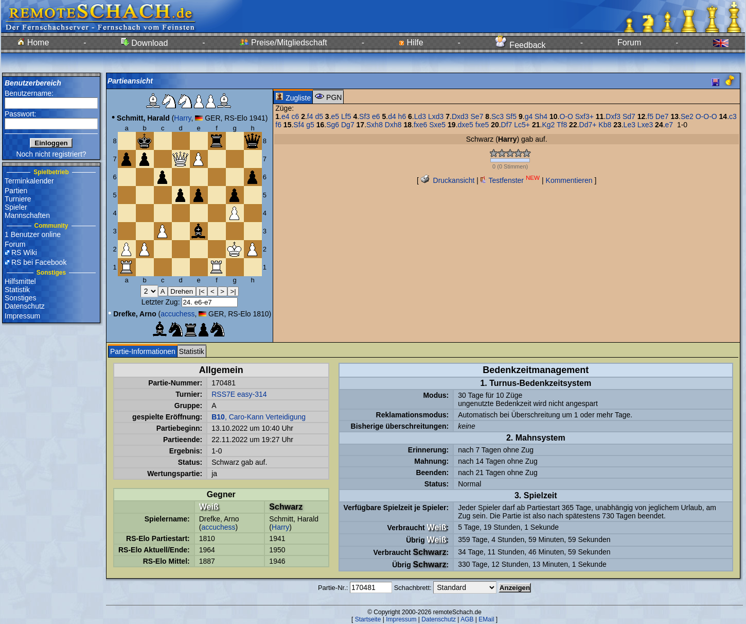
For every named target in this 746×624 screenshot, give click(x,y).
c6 (295, 116)
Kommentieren (569, 180)
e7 (669, 125)
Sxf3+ (584, 116)
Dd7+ (588, 125)
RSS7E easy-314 (239, 394)
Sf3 (364, 116)
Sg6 (332, 125)
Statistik (17, 289)
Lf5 (346, 116)
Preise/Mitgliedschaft (283, 42)
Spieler (16, 207)
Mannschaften (27, 215)
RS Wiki (24, 252)
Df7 (506, 125)
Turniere (18, 199)
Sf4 (298, 125)
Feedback (520, 45)
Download (144, 43)
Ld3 (420, 116)
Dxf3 (613, 116)
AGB (466, 619)
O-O (566, 116)
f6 (278, 125)
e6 (376, 116)
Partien (16, 191)
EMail (486, 619)
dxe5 (465, 125)
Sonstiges (20, 298)
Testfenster (510, 180)
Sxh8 (374, 125)
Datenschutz (25, 306)
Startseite (368, 619)
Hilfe (411, 42)
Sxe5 (437, 125)
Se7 (477, 116)
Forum (629, 42)
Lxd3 (435, 116)
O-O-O (706, 116)
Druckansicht (448, 180)
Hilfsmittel (20, 281)
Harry (182, 118)
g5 (310, 125)
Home (33, 42)
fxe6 (420, 125)
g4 (529, 116)
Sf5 (511, 116)
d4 (392, 116)
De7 (662, 116)
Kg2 (548, 125)
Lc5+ (522, 125)
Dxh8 (393, 125)
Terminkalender (29, 181)
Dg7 (347, 125)
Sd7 (629, 116)
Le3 (629, 125)
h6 (402, 116)
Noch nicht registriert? (51, 154)
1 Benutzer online (33, 234)
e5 (335, 116)
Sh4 (541, 116)
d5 (319, 116)
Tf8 (562, 125)
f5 (650, 116)
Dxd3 (460, 116)
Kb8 (604, 125)
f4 (310, 116)
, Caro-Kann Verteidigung (258, 417)
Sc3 (497, 116)
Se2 (687, 116)
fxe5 (482, 125)
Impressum (22, 316)
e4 (285, 116)
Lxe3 (645, 125)
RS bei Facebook (38, 262)
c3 (733, 116)
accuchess (177, 314)
